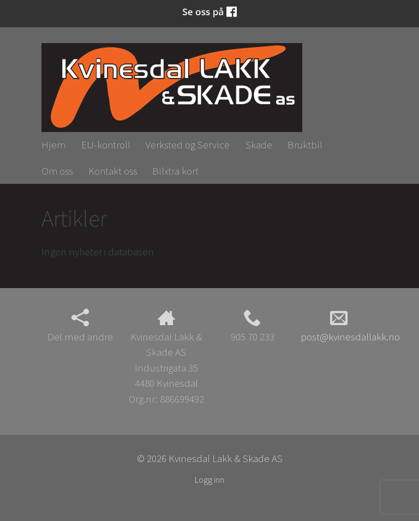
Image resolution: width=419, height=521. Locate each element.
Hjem (53, 144)
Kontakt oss (112, 170)
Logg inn (209, 480)
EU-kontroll (105, 144)
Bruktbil (305, 144)
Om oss (57, 170)
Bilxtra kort (175, 170)
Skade (259, 144)
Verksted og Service (188, 144)
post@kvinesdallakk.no (350, 326)
